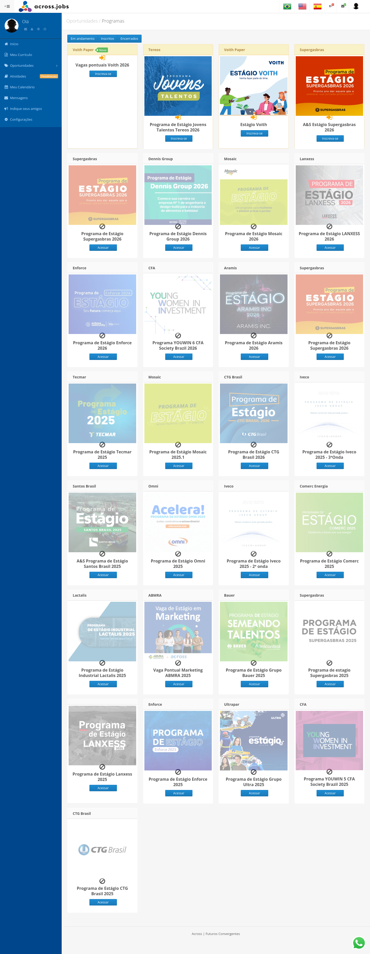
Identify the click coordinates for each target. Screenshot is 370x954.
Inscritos (107, 38)
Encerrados (129, 38)
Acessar (103, 247)
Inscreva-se (103, 74)
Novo (102, 50)
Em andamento (83, 38)
